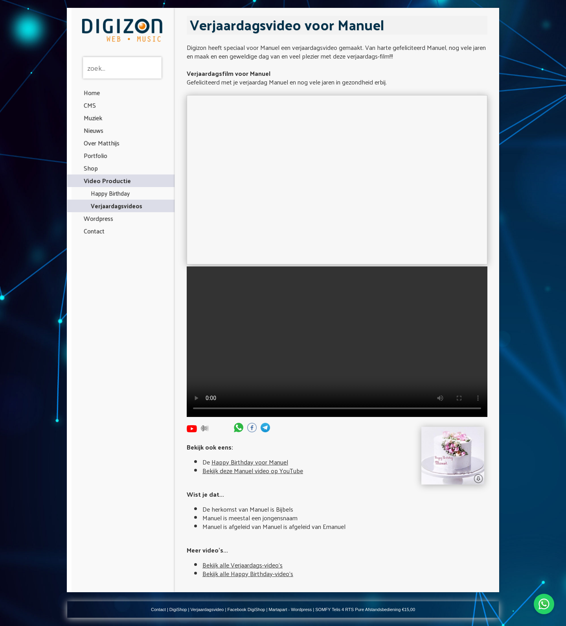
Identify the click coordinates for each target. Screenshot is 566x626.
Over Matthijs (101, 143)
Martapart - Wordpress (290, 609)
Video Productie (107, 180)
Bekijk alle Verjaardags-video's (242, 565)
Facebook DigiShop (246, 609)
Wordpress (98, 218)
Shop (91, 168)
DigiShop (178, 609)
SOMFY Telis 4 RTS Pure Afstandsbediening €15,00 (365, 609)
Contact (94, 231)
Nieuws (93, 130)
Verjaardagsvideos (116, 205)
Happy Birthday (110, 193)
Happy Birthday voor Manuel (249, 462)
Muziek (93, 117)
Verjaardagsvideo (207, 609)
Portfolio (95, 155)
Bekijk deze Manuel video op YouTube (252, 470)
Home (92, 92)
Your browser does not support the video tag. (337, 341)
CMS (90, 105)
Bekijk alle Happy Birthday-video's (247, 573)
